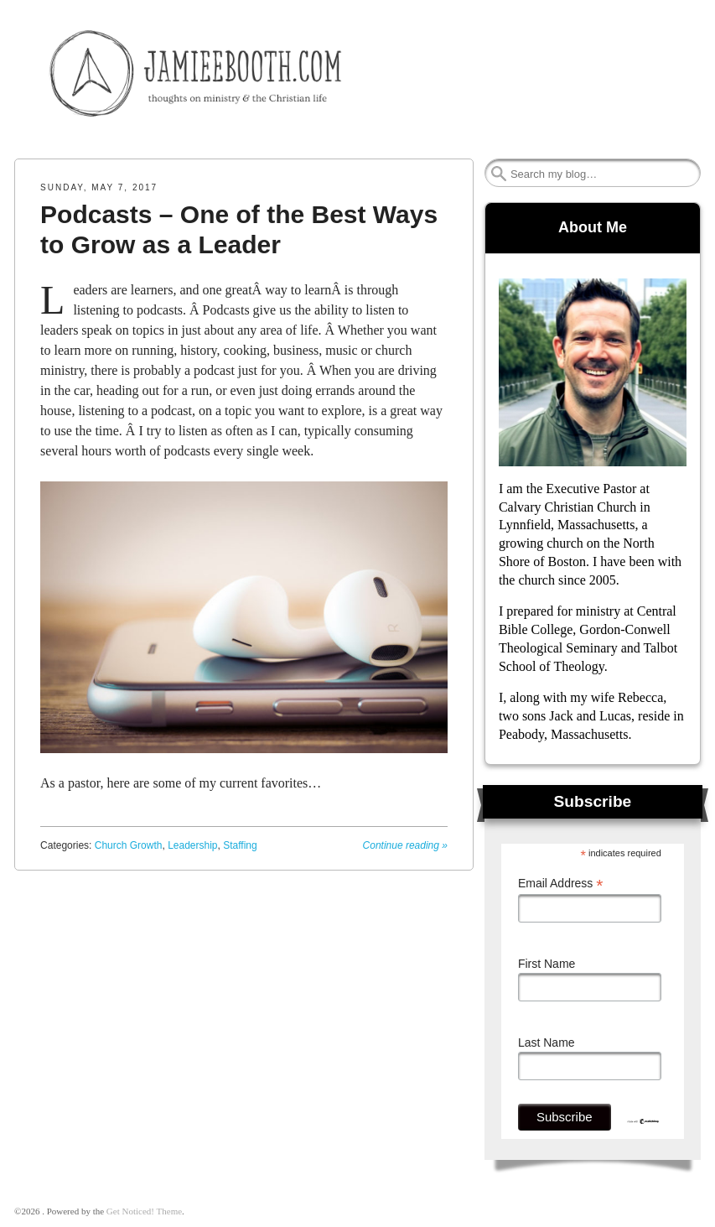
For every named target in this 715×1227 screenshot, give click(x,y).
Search (498, 173)
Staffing (239, 845)
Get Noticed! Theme (144, 1211)
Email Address (561, 884)
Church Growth (129, 845)
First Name (546, 963)
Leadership (192, 845)
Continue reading (405, 845)
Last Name (546, 1042)
